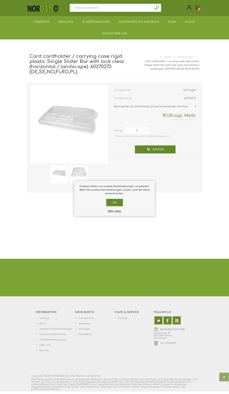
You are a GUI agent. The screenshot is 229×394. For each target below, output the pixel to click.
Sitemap (44, 320)
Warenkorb (194, 9)
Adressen (84, 326)
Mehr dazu (114, 211)
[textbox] (111, 9)
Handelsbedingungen (52, 342)
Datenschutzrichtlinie (52, 337)
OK (115, 202)
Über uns (45, 347)
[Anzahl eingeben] (137, 133)
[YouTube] (177, 323)
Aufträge (84, 331)
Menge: (118, 133)
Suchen (157, 9)
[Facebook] (168, 323)
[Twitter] (158, 323)
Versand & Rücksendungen (56, 331)
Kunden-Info (86, 320)
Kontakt (44, 353)
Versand (190, 122)
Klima (42, 326)
